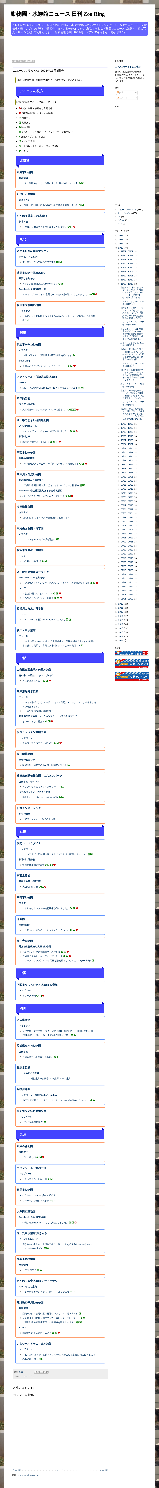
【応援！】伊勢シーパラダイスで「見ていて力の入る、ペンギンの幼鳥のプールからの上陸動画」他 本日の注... (131, 313)
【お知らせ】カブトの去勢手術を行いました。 (45, 908)
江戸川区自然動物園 (29, 474)
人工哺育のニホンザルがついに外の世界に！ (44, 409)
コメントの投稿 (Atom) (27, 1475)
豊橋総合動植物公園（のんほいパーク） (41, 775)
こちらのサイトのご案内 (128, 66)
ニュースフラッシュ (29, 1376)
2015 (121, 632)
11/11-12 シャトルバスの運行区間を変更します (46, 517)
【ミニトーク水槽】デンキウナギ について (43, 619)
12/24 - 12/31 (127, 255)
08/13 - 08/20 (127, 468)
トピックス (24, 311)
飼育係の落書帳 (27, 859)
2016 (121, 628)
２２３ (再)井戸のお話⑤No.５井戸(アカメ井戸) (46, 1078)
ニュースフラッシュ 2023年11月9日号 (132, 344)
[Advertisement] (68, 47)
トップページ (25, 738)
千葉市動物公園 (26, 452)
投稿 (120, 92)
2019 (121, 616)
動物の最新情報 (27, 458)
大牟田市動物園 (26, 1211)
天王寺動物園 (25, 940)
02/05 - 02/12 (127, 578)
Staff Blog (24, 360)
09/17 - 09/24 (127, 448)
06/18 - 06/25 (127, 501)
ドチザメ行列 (29, 995)
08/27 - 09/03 (127, 460)
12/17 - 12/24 (127, 259)
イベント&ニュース (28, 1239)
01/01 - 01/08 (127, 599)
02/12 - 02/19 (127, 574)
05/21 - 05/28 (127, 517)
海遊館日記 (24, 924)
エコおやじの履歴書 (29, 1073)
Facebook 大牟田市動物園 (32, 1217)
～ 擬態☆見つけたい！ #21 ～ (37, 593)
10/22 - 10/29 (127, 428)
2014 (121, 636)
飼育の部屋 (24, 814)
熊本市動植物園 (26, 1259)
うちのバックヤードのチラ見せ (34, 792)
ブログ (22, 556)
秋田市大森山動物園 (29, 305)
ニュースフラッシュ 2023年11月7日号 (132, 385)
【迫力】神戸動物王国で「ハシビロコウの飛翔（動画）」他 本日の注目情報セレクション (132, 394)
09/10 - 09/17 (127, 452)
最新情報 (23, 1308)
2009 (121, 640)
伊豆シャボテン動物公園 (31, 732)
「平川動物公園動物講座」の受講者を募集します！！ (49, 1322)
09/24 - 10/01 (127, 444)
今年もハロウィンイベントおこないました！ (44, 366)
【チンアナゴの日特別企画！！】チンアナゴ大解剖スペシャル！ (54, 854)
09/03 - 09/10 (127, 456)
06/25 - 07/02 (127, 497)
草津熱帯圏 (23, 398)
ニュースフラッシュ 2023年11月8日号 (132, 364)
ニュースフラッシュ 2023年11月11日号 (132, 302)
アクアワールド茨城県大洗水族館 (37, 376)
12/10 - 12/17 (127, 263)
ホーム (60, 1470)
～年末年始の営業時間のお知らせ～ (40, 711)
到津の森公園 (25, 1146)
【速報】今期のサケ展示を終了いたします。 (44, 227)
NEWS (22, 382)
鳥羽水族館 (23, 875)
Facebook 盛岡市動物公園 (32, 289)
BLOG (22, 1327)
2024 (121, 243)
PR (119, 216)
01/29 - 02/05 (127, 582)
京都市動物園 (25, 897)
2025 (121, 239)
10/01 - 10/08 (127, 440)
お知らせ (23, 350)
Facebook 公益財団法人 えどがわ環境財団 (40, 490)
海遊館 (21, 919)
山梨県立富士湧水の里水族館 (34, 669)
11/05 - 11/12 (127, 284)
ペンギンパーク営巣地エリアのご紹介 (41, 952)
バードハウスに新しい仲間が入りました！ (43, 496)
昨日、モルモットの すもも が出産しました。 (45, 1222)
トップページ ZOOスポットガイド (37, 1195)
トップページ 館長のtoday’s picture (38, 1095)
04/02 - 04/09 (127, 546)
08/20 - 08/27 (127, 464)
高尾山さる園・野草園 (30, 528)
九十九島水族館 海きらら (32, 1233)
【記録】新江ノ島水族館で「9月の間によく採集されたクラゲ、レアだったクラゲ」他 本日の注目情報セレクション (132, 414)
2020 (121, 612)
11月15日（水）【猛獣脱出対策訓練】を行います (47, 355)
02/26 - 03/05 (127, 566)
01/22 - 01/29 (127, 586)
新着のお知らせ (27, 759)
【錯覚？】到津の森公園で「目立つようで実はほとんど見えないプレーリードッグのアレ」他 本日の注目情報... (131, 292)
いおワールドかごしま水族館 (34, 1343)
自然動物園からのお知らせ (32, 480)
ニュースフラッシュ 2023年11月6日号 (132, 403)
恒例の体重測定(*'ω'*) (33, 865)
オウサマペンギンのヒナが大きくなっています (45, 930)
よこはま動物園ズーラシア (33, 571)
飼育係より (24, 436)
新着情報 (23, 178)
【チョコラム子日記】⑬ (34, 1179)
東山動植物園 (25, 753)
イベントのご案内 (28, 1286)
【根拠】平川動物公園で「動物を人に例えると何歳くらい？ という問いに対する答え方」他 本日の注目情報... (132, 354)
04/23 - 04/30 (127, 533)
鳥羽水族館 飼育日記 (30, 881)
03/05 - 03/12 (127, 562)
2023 (121, 248)
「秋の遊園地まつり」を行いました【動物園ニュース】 (50, 183)
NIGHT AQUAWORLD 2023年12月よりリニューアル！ (50, 388)
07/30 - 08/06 (127, 477)
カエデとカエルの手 (32, 680)
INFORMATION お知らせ (32, 577)
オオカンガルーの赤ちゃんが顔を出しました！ (45, 431)
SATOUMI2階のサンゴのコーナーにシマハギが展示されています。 (56, 1100)
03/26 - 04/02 (127, 550)
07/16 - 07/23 (127, 485)
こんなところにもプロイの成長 (38, 598)
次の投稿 (17, 1470)
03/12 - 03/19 (127, 558)
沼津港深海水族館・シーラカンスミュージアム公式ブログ (48, 716)
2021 (121, 608)
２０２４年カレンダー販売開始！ (39, 539)
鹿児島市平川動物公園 (30, 1302)
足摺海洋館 (23, 1089)
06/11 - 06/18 (127, 505)
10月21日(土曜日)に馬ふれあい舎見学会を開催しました (50, 205)
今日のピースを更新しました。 (38, 1056)
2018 (121, 620)
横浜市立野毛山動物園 (30, 550)
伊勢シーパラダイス (29, 843)
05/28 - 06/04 (127, 513)
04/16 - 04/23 (127, 538)
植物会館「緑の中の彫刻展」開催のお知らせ (44, 765)
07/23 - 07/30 (127, 481)
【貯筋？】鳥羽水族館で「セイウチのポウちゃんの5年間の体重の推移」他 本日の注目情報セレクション (132, 375)
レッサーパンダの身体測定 (35, 1200)
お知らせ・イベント (29, 781)
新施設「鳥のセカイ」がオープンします (42, 956)
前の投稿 (104, 1470)
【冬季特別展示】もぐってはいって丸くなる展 (45, 1291)
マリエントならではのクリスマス (39, 262)
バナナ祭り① (29, 1157)
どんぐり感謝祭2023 (32, 1122)
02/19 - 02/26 (127, 570)
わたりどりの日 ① (31, 561)
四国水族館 (23, 1020)
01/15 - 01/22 (127, 590)
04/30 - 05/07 (127, 529)
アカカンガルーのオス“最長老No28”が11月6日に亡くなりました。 (55, 294)
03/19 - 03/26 (127, 554)
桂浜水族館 (23, 1067)
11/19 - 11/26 (127, 276)
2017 (121, 624)
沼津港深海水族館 (27, 691)
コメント (122, 98)
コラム (121, 220)
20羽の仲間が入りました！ (35, 442)
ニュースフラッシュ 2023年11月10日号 (132, 323)
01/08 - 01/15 (127, 594)
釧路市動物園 (25, 172)
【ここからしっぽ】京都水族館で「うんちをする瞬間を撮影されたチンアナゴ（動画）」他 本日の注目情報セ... (131, 334)
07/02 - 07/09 (127, 493)
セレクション (124, 213)
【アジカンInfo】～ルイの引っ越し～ (41, 819)
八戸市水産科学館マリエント (34, 251)
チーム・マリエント (29, 256)
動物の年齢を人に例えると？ (36, 1333)
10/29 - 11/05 (127, 424)
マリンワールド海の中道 (31, 1168)
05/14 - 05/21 (127, 521)
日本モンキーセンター (30, 808)
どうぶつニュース (28, 426)
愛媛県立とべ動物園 (29, 1045)
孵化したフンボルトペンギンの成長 (40, 797)
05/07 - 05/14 (127, 525)
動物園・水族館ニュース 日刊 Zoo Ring (58, 14)
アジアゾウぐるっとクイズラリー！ (40, 786)
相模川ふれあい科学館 (30, 608)
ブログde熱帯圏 (27, 404)
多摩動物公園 (25, 506)
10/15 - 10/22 (127, 432)
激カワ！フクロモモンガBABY (37, 743)
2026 (121, 235)
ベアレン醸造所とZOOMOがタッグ (40, 283)
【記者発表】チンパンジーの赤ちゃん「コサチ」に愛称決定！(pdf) (56, 583)
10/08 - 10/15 (127, 436)
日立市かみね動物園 (29, 344)
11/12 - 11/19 (127, 280)
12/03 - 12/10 (127, 267)
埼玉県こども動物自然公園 (33, 420)
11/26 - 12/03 (127, 271)
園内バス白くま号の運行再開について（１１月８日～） (50, 1313)
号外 (120, 224)
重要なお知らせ (27, 278)
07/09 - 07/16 (127, 489)
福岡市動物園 (25, 1189)
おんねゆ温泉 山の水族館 (32, 215)
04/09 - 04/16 (127, 542)
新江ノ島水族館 (26, 630)
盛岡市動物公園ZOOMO (31, 272)
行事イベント (25, 200)
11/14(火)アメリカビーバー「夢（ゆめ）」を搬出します (50, 463)
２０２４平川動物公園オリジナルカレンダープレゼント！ (51, 1318)
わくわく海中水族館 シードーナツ (37, 1280)
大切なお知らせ (30, 886)
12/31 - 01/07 (127, 251)
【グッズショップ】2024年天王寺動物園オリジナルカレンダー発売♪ (56, 960)
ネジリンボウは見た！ (33, 721)
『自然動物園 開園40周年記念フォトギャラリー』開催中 (50, 485)
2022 (121, 604)
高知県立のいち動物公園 (31, 1111)
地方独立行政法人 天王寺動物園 (35, 946)
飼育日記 (23, 221)
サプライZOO (29, 1270)
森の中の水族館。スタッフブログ (35, 675)
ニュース (23, 614)
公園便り (23, 1152)
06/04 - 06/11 (127, 509)
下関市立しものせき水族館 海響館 (37, 984)
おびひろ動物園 (26, 194)
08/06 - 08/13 (127, 472)
